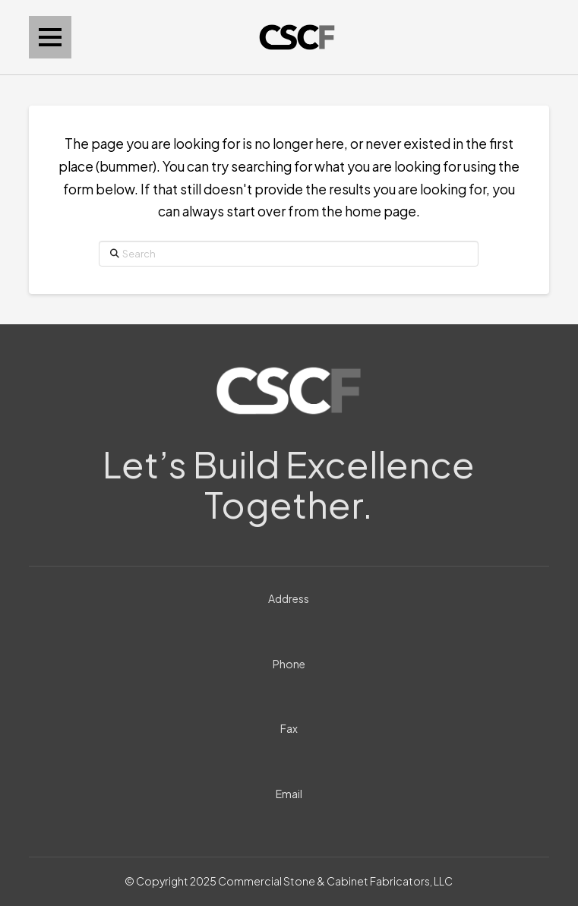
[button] (50, 37)
